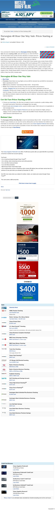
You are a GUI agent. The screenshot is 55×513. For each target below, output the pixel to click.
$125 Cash (12, 384)
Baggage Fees (12, 88)
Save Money (16, 127)
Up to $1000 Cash (14, 362)
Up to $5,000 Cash (14, 312)
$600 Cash (12, 415)
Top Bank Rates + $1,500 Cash (17, 319)
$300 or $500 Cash (14, 375)
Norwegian (24, 52)
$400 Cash (12, 357)
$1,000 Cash (12, 394)
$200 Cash (12, 406)
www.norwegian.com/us (16, 106)
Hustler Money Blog (28, 4)
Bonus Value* (7, 497)
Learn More (16, 469)
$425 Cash (12, 380)
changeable (6, 90)
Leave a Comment (50, 47)
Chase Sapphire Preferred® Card (11, 151)
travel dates (13, 102)
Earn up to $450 (13, 328)
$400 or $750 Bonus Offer (16, 371)
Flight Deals (8, 189)
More (2, 186)
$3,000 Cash (12, 323)
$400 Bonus (12, 351)
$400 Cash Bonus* (17, 339)
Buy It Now (6, 79)
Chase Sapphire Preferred (20, 109)
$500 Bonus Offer (13, 366)
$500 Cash (12, 334)
